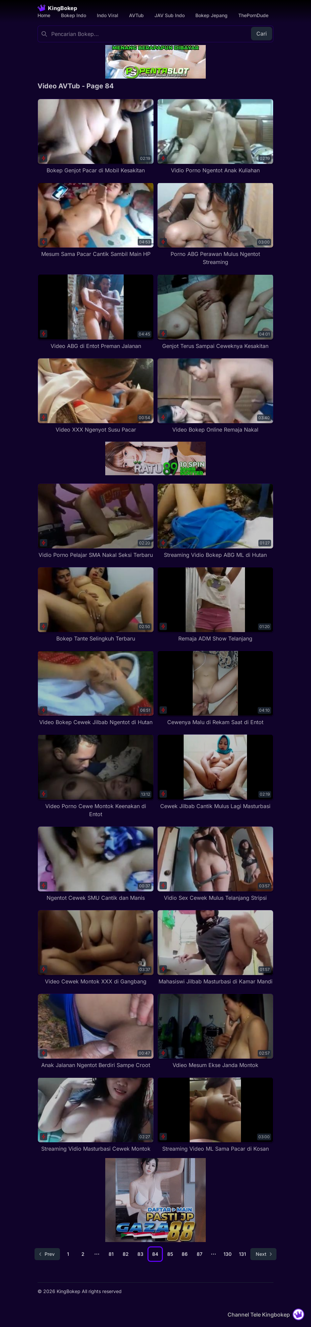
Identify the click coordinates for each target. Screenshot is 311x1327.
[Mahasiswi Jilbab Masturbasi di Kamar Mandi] (215, 947)
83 (140, 1254)
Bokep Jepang (211, 15)
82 (126, 1254)
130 (228, 1254)
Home (44, 15)
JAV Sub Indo (169, 15)
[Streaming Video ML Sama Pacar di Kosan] (215, 1115)
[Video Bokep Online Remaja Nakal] (215, 396)
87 (199, 1254)
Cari (261, 33)
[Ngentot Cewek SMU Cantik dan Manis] (96, 864)
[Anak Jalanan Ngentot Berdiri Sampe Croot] (96, 1031)
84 (155, 1254)
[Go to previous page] (47, 1254)
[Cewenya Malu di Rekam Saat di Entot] (215, 688)
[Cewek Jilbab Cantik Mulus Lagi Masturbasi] (215, 772)
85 (170, 1254)
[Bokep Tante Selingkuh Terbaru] (96, 605)
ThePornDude (253, 15)
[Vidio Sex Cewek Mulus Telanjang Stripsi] (215, 864)
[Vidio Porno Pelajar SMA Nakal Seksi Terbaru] (96, 521)
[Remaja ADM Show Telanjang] (215, 605)
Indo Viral (107, 15)
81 (111, 1254)
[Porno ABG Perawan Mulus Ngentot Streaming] (215, 224)
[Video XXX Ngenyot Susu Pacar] (96, 396)
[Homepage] (57, 8)
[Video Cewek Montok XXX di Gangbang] (96, 947)
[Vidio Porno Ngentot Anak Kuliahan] (215, 136)
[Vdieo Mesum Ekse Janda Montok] (215, 1031)
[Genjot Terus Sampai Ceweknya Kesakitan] (215, 312)
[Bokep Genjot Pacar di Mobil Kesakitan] (96, 136)
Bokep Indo (73, 15)
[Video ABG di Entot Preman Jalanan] (96, 312)
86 (185, 1254)
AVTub (136, 15)
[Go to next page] (263, 1254)
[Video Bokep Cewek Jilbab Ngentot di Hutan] (96, 688)
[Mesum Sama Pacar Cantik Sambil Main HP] (96, 220)
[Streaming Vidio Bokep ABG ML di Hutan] (215, 521)
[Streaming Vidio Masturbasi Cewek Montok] (96, 1115)
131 (242, 1254)
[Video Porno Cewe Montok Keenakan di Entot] (96, 776)
